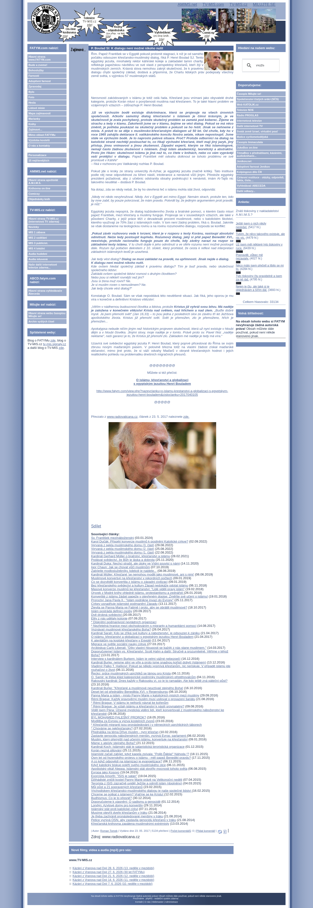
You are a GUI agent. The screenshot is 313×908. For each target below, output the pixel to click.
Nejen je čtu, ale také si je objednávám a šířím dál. (252, 288)
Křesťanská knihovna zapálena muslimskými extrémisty (130, 823)
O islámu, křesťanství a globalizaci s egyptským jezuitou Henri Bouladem (162, 381)
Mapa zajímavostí (39, 113)
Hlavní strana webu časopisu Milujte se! (46, 315)
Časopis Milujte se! (249, 93)
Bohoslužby (36, 70)
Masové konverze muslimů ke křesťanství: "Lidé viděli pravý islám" (138, 589)
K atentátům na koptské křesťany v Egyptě (121, 640)
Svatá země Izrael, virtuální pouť (257, 131)
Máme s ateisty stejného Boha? (113, 743)
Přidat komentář (205, 830)
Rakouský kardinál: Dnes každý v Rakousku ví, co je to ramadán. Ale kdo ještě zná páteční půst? (159, 681)
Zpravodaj (34, 86)
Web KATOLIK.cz (248, 104)
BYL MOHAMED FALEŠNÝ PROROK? (118, 717)
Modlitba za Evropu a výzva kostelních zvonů (122, 721)
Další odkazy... (246, 191)
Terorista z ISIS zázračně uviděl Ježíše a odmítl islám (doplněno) (136, 783)
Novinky (33, 226)
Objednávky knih (39, 199)
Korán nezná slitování (106, 750)
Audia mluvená (37, 259)
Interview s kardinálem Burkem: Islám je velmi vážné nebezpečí (135, 659)
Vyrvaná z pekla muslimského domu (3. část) (122, 545)
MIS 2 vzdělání (37, 237)
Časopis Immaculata (250, 142)
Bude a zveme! (37, 65)
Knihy (32, 124)
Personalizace (37, 155)
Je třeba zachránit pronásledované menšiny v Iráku (127, 816)
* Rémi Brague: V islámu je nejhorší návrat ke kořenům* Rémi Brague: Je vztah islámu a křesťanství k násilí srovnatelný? (137, 704)
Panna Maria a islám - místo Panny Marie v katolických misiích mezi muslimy (145, 695)
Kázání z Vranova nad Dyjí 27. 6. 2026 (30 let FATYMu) (109, 872)
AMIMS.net (187, 4)
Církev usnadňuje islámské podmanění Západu (124, 604)
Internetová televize (249, 120)
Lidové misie (36, 108)
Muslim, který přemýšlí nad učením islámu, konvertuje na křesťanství (139, 739)
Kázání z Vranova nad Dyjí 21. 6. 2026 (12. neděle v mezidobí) (113, 876)
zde (53, 340)
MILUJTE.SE (264, 4)
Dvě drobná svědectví (107, 615)
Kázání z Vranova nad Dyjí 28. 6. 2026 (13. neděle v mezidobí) (113, 868)
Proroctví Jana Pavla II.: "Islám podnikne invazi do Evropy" (132, 600)
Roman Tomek (109, 830)
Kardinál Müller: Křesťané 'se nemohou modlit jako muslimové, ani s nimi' (142, 574)
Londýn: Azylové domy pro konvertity (117, 805)
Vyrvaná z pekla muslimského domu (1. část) (122, 552)
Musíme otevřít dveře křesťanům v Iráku (119, 812)
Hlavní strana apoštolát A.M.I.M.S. (43, 181)
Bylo (31, 91)
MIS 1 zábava (36, 232)
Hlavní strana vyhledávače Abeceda (45, 292)
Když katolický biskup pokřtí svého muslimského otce (128, 765)
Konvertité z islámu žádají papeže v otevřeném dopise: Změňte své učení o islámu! (149, 596)
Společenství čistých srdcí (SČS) (258, 99)
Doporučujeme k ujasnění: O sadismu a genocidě (125, 801)
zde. (186, 416)
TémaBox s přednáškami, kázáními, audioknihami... (259, 154)
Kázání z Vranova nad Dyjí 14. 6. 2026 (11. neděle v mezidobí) (113, 880)
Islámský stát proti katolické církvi (114, 809)
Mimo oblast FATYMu (41, 134)
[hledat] (260, 65)
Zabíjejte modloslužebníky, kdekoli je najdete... (123, 571)
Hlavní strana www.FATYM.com (39, 58)
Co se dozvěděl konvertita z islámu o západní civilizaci (129, 582)
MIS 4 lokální (36, 248)
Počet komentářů (181, 830)
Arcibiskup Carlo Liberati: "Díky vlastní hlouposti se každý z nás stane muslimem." (148, 648)
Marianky (34, 118)
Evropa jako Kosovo (105, 772)
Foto (31, 97)
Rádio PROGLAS (247, 115)
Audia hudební (37, 253)
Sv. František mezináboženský (112, 538)
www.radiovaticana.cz (122, 416)
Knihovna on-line (39, 188)
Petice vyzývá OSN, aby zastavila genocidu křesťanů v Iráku (133, 820)
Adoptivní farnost (39, 81)
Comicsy (34, 193)
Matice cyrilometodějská (252, 136)
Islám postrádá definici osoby (111, 611)
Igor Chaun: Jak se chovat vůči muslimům (120, 567)
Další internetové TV (250, 126)
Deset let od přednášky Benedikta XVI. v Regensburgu (129, 692)
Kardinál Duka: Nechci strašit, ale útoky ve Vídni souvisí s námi (135, 563)
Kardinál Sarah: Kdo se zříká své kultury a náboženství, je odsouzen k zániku (145, 633)
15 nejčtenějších (38, 160)
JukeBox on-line (247, 147)
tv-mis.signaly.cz (54, 344)
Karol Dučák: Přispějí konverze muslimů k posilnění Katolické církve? (139, 541)
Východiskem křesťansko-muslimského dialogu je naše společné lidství (141, 790)
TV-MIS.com (213, 4)
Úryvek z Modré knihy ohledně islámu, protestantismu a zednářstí (137, 593)
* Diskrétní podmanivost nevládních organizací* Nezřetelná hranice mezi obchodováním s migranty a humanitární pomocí (143, 624)
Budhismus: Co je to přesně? (111, 798)
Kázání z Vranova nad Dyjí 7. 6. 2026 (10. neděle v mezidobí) (113, 884)
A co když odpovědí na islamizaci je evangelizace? (126, 761)
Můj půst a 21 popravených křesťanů (117, 787)
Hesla (31, 102)
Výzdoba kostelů (39, 140)
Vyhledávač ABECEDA (251, 185)
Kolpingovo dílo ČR (249, 172)
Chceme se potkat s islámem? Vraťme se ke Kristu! (127, 794)
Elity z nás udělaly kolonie (109, 618)
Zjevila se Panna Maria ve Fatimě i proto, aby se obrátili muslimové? (139, 607)
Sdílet (96, 526)
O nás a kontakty (39, 145)
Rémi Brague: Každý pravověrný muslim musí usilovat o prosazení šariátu (143, 699)
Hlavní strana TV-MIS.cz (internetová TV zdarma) (43, 220)
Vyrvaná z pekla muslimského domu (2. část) (122, 549)
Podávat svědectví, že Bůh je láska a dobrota (123, 560)
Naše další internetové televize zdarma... (42, 266)
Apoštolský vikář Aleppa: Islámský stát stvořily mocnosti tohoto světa (139, 768)
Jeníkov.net (244, 161)
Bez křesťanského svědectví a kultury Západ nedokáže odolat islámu (139, 585)
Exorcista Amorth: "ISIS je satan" (114, 776)
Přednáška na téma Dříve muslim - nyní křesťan (124, 732)
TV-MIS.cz (238, 4)
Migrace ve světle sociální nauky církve (119, 644)
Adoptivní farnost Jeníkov (253, 166)
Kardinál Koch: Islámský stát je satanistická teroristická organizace (137, 746)
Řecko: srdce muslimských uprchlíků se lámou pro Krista (131, 673)
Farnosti (33, 75)
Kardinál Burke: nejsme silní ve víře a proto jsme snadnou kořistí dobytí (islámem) (148, 662)
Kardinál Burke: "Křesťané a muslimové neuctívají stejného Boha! (137, 688)
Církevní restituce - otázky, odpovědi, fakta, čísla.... (260, 179)
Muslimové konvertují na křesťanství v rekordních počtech (131, 578)
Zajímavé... (35, 129)
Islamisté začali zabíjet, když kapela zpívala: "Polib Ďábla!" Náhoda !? (140, 754)
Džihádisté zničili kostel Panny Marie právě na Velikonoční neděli (136, 779)
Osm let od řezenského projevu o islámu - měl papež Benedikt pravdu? (141, 757)
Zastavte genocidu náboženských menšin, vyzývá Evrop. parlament (139, 735)
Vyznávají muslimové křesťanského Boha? (121, 629)
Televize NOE (245, 109)
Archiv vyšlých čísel (41, 321)
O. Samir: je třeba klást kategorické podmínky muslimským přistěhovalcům (143, 677)
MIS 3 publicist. (38, 243)
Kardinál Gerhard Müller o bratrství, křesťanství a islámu (130, 556)
